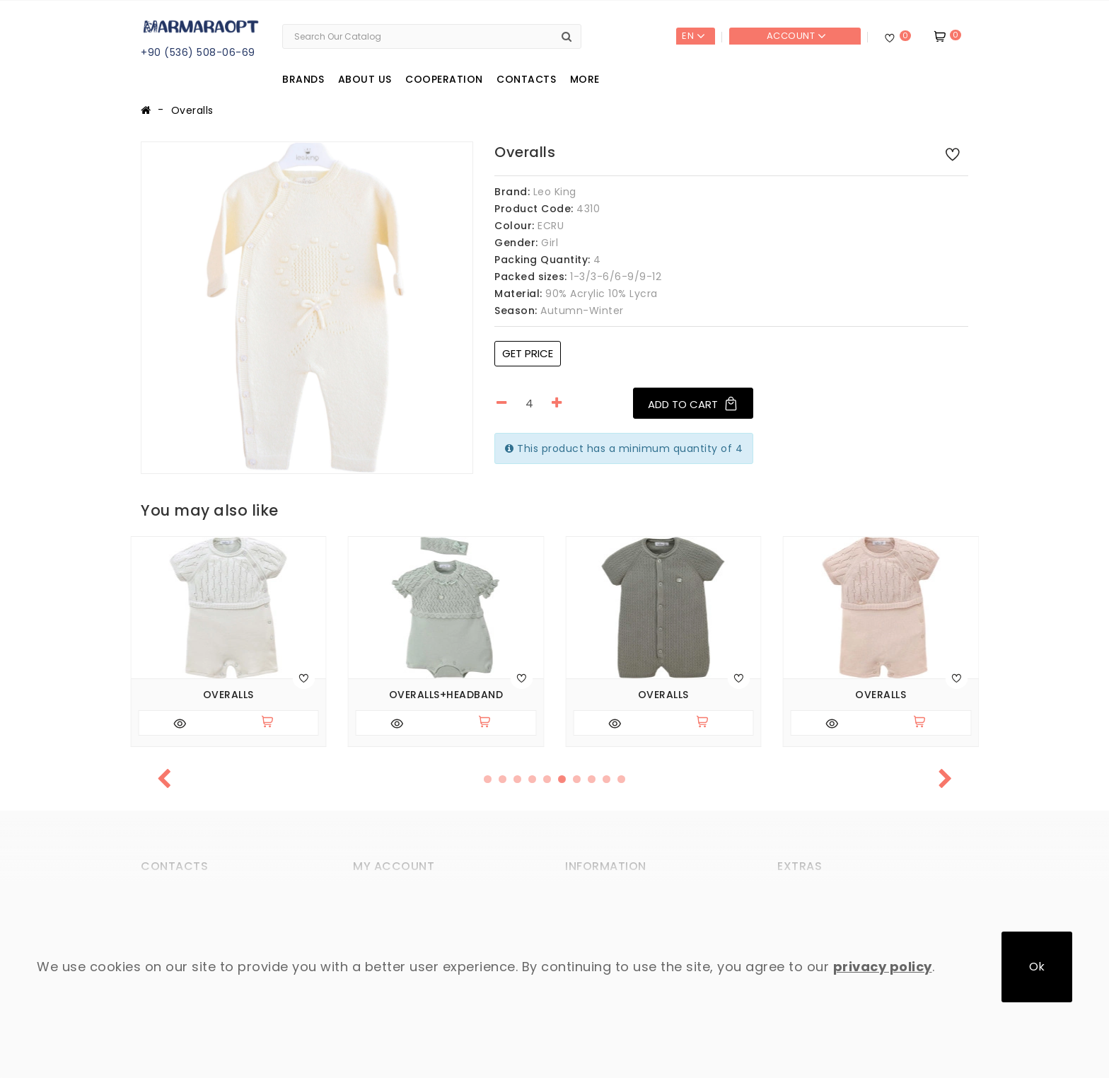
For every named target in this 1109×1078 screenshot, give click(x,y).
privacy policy (882, 966)
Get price (527, 353)
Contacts (526, 79)
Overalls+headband (446, 695)
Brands (303, 79)
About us (365, 79)
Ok (1037, 966)
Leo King (554, 192)
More (585, 79)
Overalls (192, 110)
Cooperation (444, 79)
